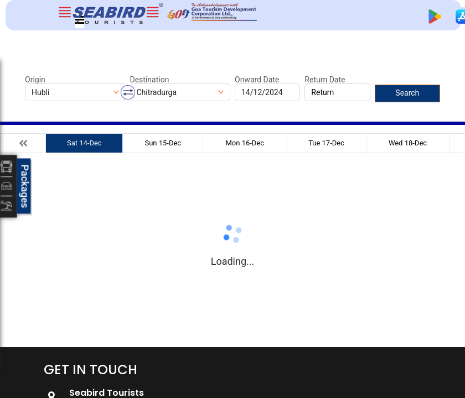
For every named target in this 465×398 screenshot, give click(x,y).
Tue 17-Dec (326, 143)
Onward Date (257, 79)
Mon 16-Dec (245, 143)
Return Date (324, 79)
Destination (149, 79)
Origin (35, 79)
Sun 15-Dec (162, 143)
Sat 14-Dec (84, 143)
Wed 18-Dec (408, 143)
